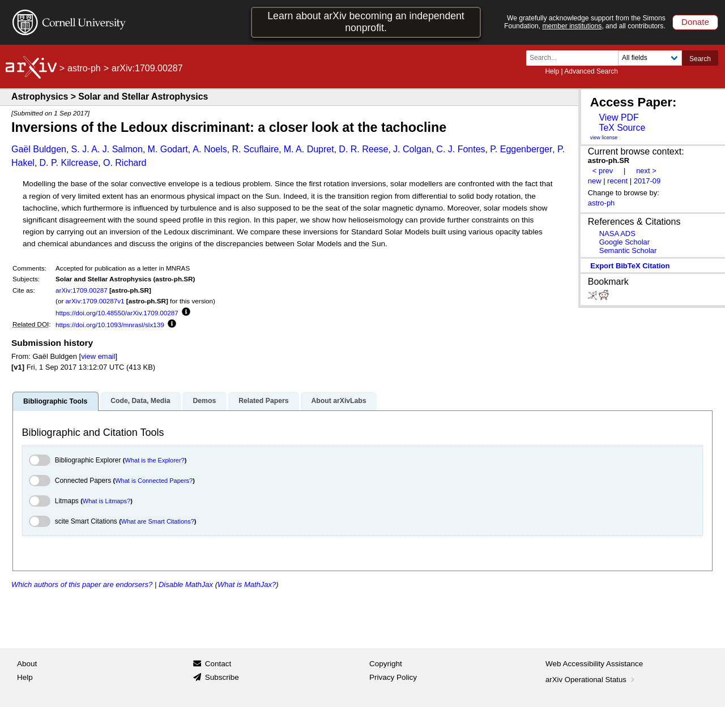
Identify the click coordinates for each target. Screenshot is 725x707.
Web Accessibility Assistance (594, 663)
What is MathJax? (247, 584)
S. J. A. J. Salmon (107, 149)
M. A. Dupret (309, 149)
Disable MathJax (186, 584)
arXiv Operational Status (591, 679)
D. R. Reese (363, 149)
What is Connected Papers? (154, 480)
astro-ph (84, 68)
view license (604, 137)
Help (552, 71)
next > (646, 170)
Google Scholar (624, 242)
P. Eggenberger (521, 149)
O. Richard (124, 163)
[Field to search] (650, 58)
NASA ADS (617, 233)
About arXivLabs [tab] (338, 401)
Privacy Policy (393, 677)
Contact (218, 663)
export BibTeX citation (629, 266)
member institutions (572, 26)
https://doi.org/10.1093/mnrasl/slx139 (110, 324)
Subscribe (222, 677)
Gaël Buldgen (38, 149)
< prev (602, 170)
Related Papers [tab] (263, 401)
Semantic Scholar (628, 250)
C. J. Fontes (460, 149)
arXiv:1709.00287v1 (95, 301)
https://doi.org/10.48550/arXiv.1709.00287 (117, 312)
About (27, 663)
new (595, 181)
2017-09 (647, 181)
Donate (695, 22)
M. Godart (168, 149)
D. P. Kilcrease (69, 163)
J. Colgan (412, 149)
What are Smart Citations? (157, 521)
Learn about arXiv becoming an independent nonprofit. (365, 21)
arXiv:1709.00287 (82, 290)
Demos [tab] (204, 401)
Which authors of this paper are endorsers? (81, 584)
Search (700, 59)
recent (617, 181)
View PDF (618, 117)
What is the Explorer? (155, 460)
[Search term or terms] (575, 58)
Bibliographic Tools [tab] (55, 401)
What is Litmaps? (106, 501)
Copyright (385, 663)
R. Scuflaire (255, 149)
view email (98, 356)
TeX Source (622, 127)
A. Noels (210, 149)
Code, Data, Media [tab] (140, 401)
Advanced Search (591, 71)
